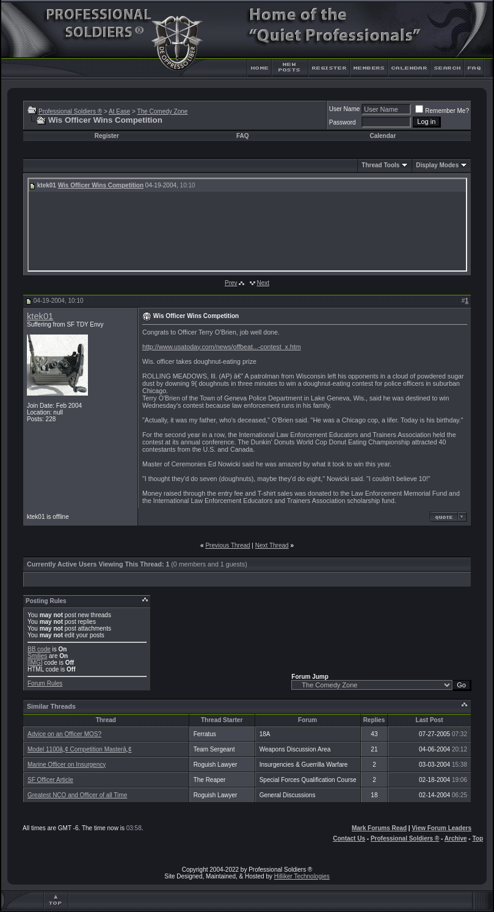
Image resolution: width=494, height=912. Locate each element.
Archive (456, 838)
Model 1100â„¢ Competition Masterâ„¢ (79, 749)
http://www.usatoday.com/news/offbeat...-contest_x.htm (221, 346)
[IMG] (34, 662)
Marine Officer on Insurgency (66, 764)
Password (342, 122)
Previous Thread (227, 545)
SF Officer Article (50, 779)
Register (107, 135)
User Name (344, 109)
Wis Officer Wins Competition (100, 185)
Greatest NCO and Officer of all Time (77, 795)
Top (477, 838)
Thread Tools (380, 165)
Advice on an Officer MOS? (64, 734)
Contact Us (349, 838)
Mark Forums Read (379, 828)
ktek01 (40, 316)
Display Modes (437, 165)
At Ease (119, 111)
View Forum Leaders (441, 828)
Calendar (383, 135)
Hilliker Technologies (302, 876)
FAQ (242, 135)
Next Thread (272, 545)
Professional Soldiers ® (70, 111)
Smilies (37, 656)
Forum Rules (44, 683)
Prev (231, 283)
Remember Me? (442, 110)
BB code (39, 649)
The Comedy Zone (162, 111)
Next (262, 283)
